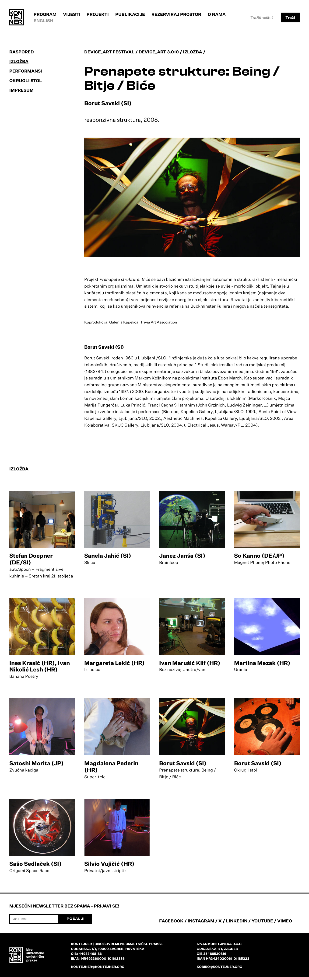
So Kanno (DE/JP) (259, 555)
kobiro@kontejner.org (219, 967)
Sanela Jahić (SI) (107, 555)
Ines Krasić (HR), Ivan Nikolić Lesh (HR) (39, 666)
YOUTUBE (262, 920)
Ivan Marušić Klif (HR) (189, 662)
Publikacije (130, 14)
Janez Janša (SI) (182, 555)
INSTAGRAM (201, 920)
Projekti (98, 14)
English (43, 20)
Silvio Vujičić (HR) (109, 863)
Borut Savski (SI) (183, 763)
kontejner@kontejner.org (97, 967)
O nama (217, 14)
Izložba (18, 61)
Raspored (21, 51)
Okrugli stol (25, 80)
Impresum (21, 90)
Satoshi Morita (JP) (36, 763)
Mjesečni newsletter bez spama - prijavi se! (64, 905)
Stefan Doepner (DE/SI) (31, 559)
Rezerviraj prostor (176, 14)
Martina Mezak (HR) (262, 662)
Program (45, 14)
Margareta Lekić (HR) (114, 662)
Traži (290, 17)
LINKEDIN (236, 920)
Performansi (25, 70)
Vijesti (71, 14)
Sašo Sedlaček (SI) (35, 863)
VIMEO (284, 920)
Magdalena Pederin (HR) (111, 766)
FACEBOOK (171, 920)
